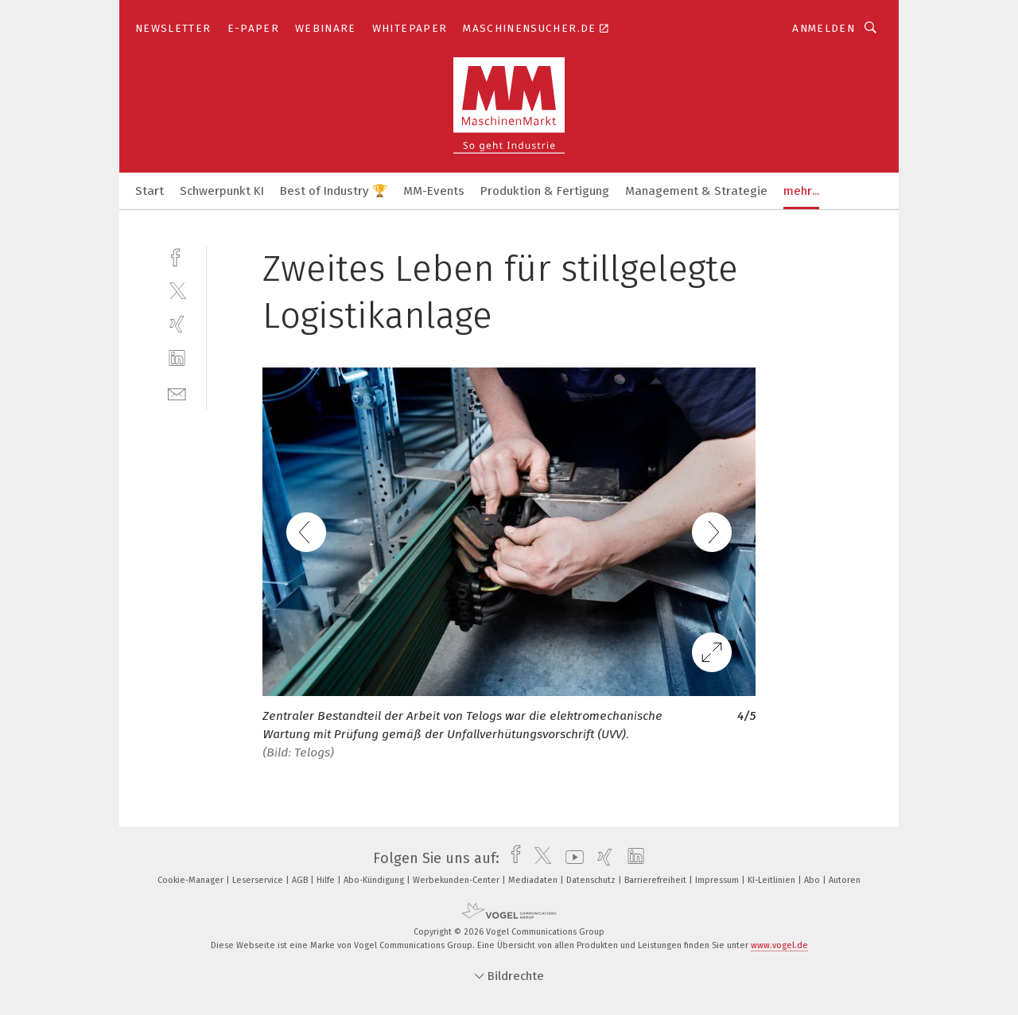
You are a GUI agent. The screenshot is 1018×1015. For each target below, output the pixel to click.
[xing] (177, 324)
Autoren (845, 880)
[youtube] (571, 858)
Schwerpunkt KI (222, 191)
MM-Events (433, 191)
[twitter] (177, 290)
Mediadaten (534, 880)
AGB (301, 880)
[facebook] (177, 256)
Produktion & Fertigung (544, 191)
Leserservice (259, 880)
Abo (813, 880)
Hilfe (327, 880)
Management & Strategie (696, 191)
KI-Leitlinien (773, 880)
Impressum (718, 880)
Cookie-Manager (191, 880)
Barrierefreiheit (656, 880)
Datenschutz (592, 880)
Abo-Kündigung (375, 880)
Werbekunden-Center (457, 880)
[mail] (177, 392)
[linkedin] (177, 358)
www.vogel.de (779, 945)
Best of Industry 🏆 (333, 191)
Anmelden (823, 28)
